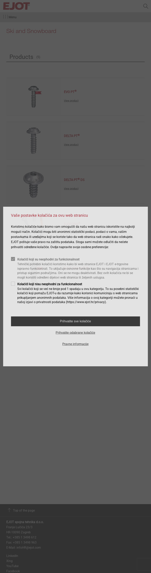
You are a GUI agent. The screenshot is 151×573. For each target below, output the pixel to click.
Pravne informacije (75, 344)
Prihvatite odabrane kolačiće (75, 332)
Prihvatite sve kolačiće (75, 321)
